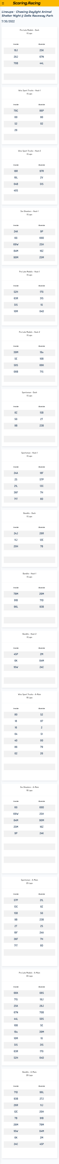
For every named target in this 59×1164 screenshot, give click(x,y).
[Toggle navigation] (3, 3)
